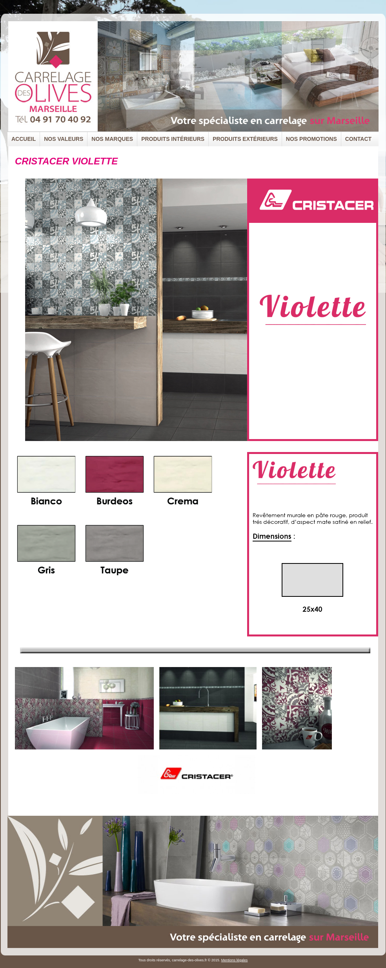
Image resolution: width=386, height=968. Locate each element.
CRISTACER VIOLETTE (66, 161)
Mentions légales (234, 960)
